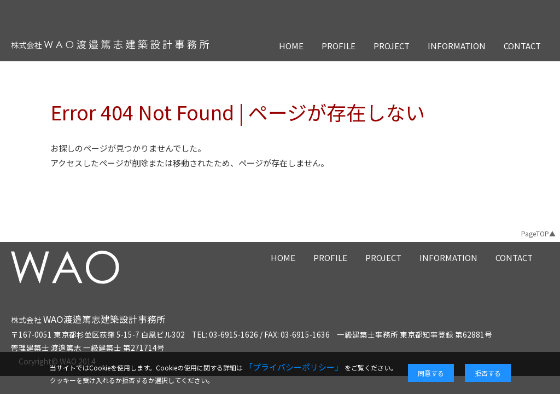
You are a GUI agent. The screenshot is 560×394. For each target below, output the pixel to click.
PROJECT (392, 45)
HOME (291, 45)
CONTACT (522, 45)
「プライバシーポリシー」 (293, 367)
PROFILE (338, 45)
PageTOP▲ (538, 233)
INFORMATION (457, 45)
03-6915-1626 (233, 334)
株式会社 (88, 319)
